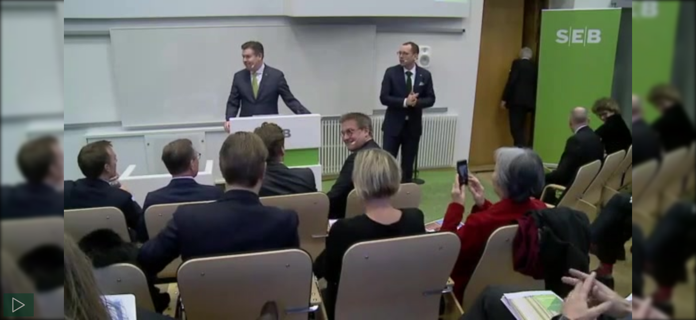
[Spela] (19, 304)
